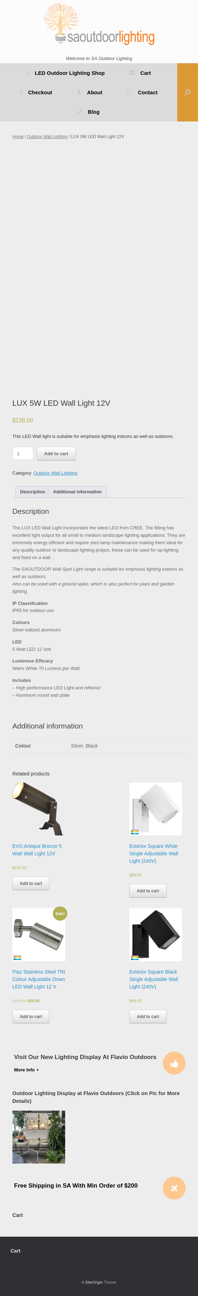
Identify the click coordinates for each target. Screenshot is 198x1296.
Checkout (36, 92)
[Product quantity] (22, 453)
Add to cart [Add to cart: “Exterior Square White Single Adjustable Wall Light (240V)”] (148, 890)
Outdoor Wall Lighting (47, 136)
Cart (140, 73)
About (89, 92)
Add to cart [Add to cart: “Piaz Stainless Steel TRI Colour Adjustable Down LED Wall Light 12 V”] (31, 1016)
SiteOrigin (94, 1282)
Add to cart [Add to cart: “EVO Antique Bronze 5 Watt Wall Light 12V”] (31, 883)
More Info (26, 1069)
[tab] (32, 492)
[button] (187, 92)
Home (18, 136)
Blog (88, 112)
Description (32, 491)
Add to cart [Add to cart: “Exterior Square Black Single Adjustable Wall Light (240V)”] (148, 1016)
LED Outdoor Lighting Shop (65, 73)
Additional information (77, 491)
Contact (142, 92)
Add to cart (56, 453)
